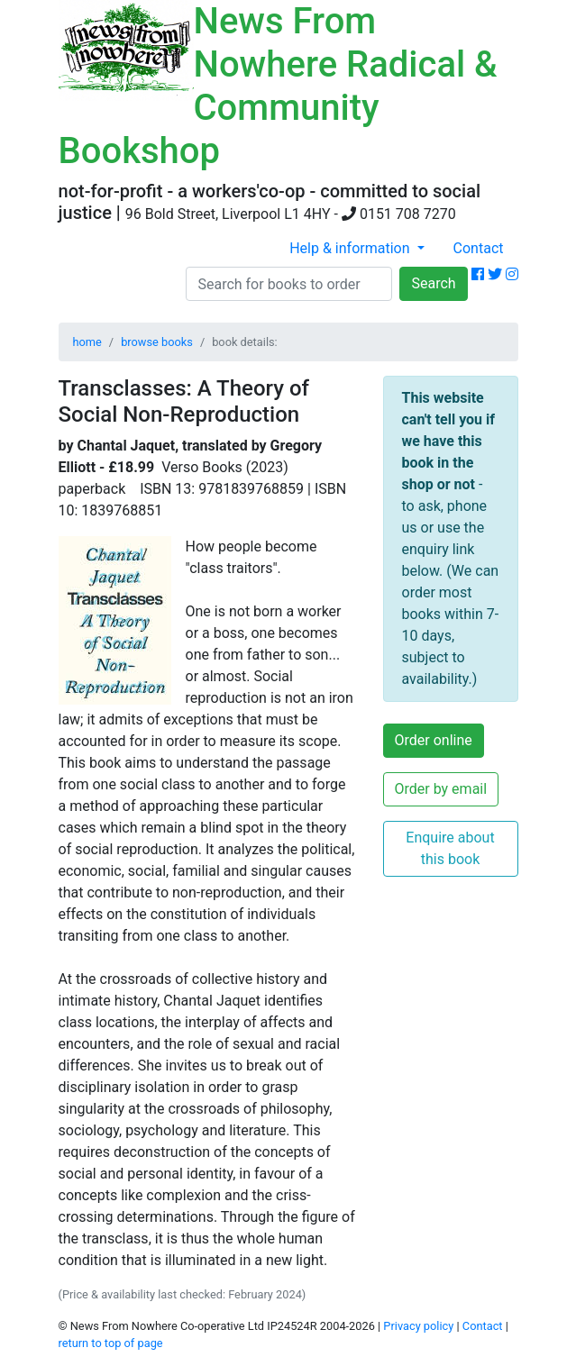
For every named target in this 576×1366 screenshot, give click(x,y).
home (87, 342)
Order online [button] (433, 740)
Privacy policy (418, 1326)
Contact (478, 248)
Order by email (441, 788)
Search (433, 283)
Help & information (351, 248)
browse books (157, 342)
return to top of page (111, 1343)
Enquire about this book (450, 848)
